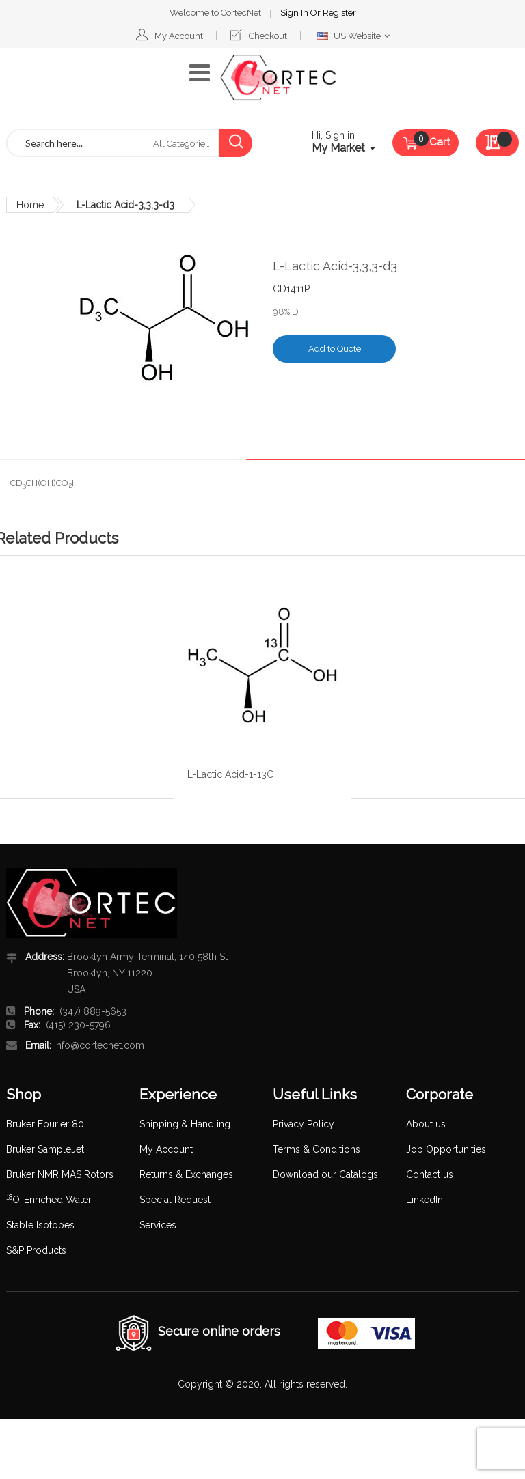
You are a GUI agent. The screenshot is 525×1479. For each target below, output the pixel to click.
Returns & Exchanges (186, 1174)
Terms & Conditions (316, 1149)
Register (339, 13)
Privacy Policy (303, 1123)
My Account (178, 36)
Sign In (295, 13)
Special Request (175, 1199)
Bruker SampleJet (45, 1149)
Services (157, 1225)
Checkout (268, 36)
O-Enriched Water (49, 1199)
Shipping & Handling (184, 1123)
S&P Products (36, 1250)
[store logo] (278, 78)
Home (30, 204)
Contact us (429, 1174)
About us (426, 1123)
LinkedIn (424, 1199)
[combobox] (73, 143)
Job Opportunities (446, 1149)
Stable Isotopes (40, 1225)
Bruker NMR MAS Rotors (59, 1174)
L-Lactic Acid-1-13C (230, 774)
